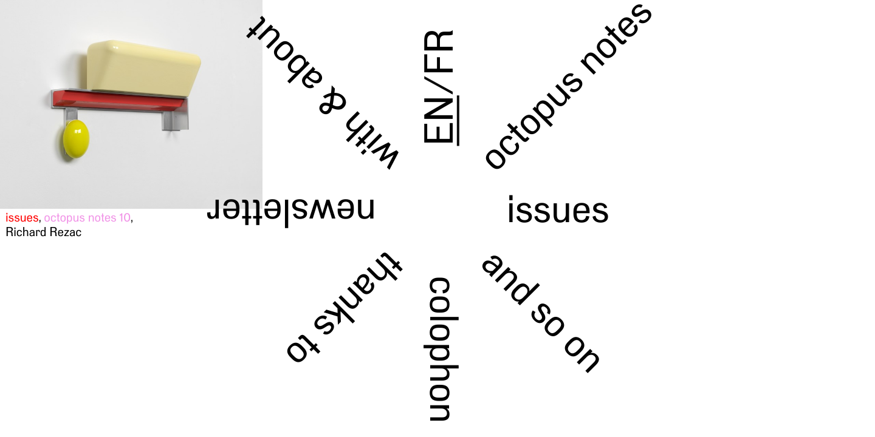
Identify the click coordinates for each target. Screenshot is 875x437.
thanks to (345, 310)
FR (439, 52)
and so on (544, 310)
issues (557, 208)
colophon (444, 349)
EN (439, 120)
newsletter (291, 213)
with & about (323, 95)
